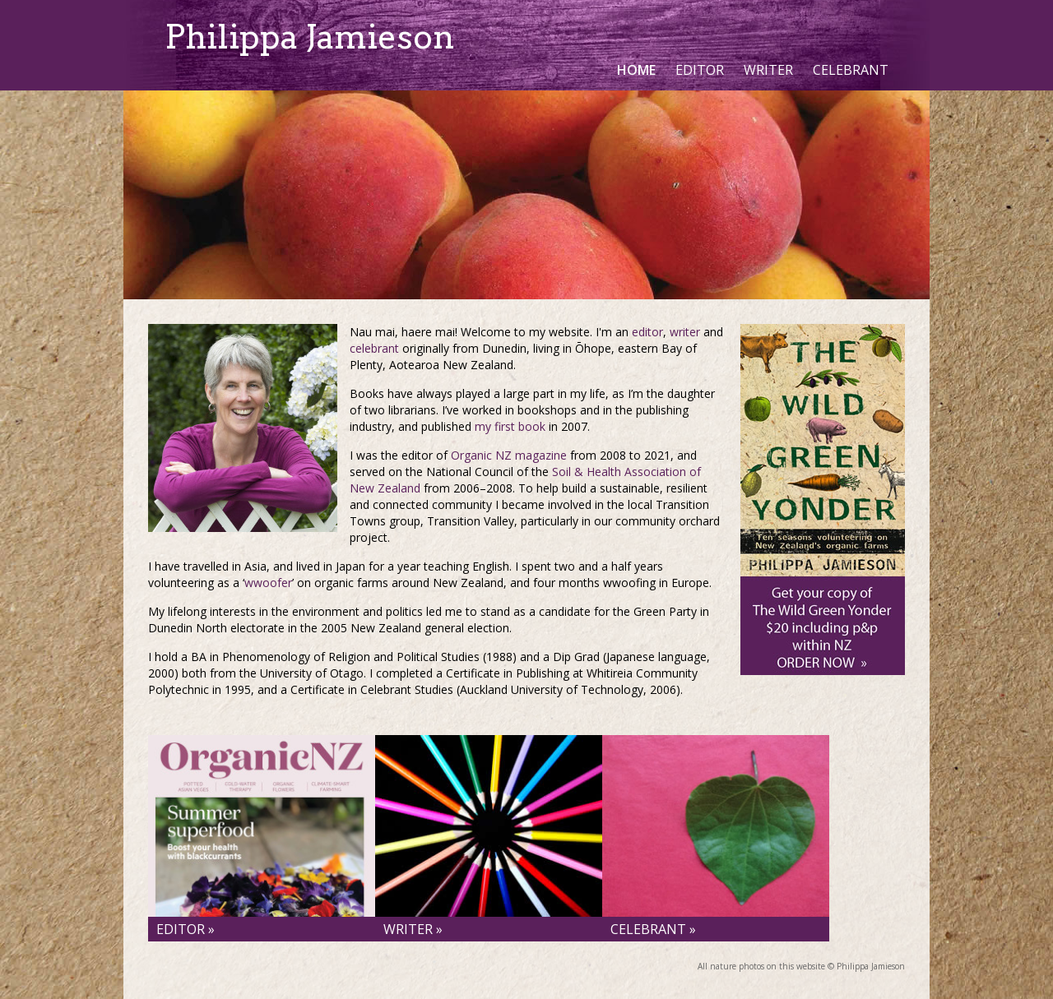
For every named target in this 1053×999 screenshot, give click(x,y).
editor (647, 332)
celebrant (374, 348)
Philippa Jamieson (310, 37)
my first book (510, 426)
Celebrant (850, 70)
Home (636, 70)
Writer (768, 70)
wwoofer (268, 582)
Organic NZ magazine (509, 455)
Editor (699, 70)
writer (685, 332)
